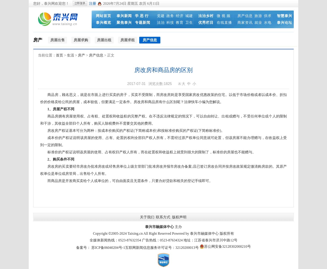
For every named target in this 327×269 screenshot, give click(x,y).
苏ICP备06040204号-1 (108, 247)
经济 (179, 16)
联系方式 (163, 217)
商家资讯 (245, 22)
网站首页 (103, 16)
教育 (179, 22)
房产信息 (245, 16)
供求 (268, 16)
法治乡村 (206, 16)
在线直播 (224, 22)
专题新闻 (142, 22)
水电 (268, 22)
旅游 (258, 16)
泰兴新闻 (124, 16)
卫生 (189, 22)
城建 (189, 16)
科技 (170, 22)
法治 (161, 22)
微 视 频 (223, 16)
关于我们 (147, 217)
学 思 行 (142, 16)
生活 (70, 55)
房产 (37, 39)
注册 (92, 3)
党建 (161, 16)
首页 (59, 55)
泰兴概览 (103, 22)
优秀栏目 (206, 22)
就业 (258, 22)
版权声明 (179, 217)
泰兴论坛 (284, 22)
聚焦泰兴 (124, 22)
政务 (170, 16)
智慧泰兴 (284, 16)
